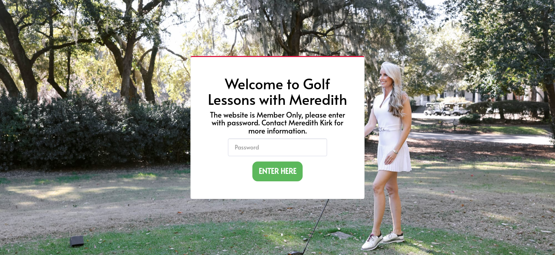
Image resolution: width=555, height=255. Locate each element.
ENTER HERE (278, 171)
